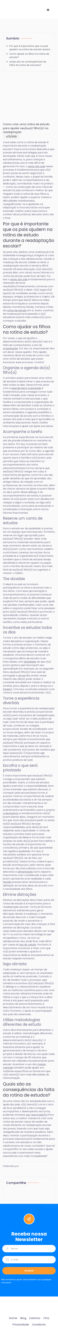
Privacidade (21, 1324)
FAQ (46, 1318)
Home (13, 1318)
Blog (23, 1318)
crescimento (11, 813)
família (7, 882)
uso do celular (27, 944)
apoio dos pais (36, 166)
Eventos (34, 1318)
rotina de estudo (17, 310)
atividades (30, 662)
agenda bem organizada (26, 388)
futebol (7, 689)
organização (10, 348)
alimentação (25, 872)
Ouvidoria (38, 1324)
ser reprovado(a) (37, 1115)
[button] (48, 10)
